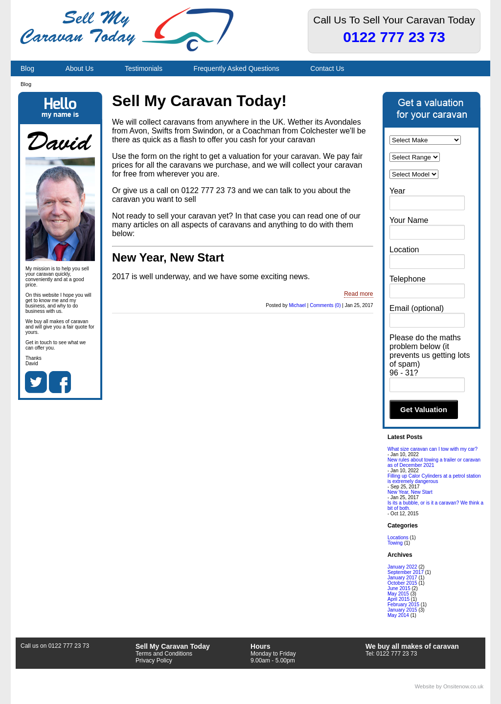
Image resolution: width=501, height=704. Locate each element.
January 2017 (402, 577)
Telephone (407, 279)
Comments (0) (325, 305)
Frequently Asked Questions (236, 68)
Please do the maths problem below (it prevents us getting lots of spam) (429, 350)
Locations (398, 537)
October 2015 (402, 583)
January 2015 (402, 610)
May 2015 (398, 593)
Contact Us (327, 68)
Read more (358, 293)
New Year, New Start (168, 257)
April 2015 (398, 599)
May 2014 (398, 615)
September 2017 (405, 572)
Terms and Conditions (164, 653)
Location (404, 249)
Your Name (408, 220)
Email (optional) (416, 308)
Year (397, 191)
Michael (297, 305)
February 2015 (403, 604)
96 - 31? (403, 373)
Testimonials (143, 68)
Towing (395, 543)
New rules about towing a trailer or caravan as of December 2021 (433, 462)
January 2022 (402, 567)
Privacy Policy (154, 660)
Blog (27, 68)
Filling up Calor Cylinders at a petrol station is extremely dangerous (434, 478)
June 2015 (398, 588)
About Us (80, 68)
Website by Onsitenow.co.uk (449, 686)
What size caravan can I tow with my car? (432, 449)
